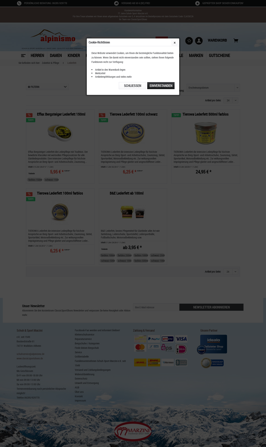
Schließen (132, 85)
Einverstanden (161, 85)
